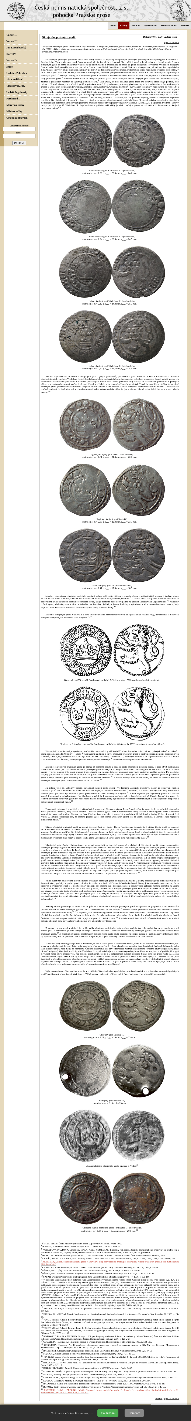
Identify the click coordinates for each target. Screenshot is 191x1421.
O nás (113, 25)
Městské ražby (14, 111)
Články (123, 25)
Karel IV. (11, 53)
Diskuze (185, 25)
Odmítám (134, 1413)
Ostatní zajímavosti (17, 117)
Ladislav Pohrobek (16, 73)
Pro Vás (136, 25)
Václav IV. (12, 60)
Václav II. (11, 34)
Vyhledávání (150, 25)
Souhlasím (108, 1413)
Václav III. (12, 41)
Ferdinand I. (13, 98)
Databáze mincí (169, 25)
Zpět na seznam (171, 42)
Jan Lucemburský (16, 47)
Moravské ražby (15, 104)
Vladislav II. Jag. (15, 85)
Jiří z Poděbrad (14, 79)
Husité (9, 66)
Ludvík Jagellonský (17, 92)
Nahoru (158, 1398)
